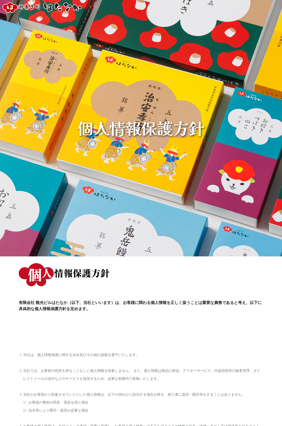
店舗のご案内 (157, 7)
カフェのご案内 (232, 7)
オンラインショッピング (120, 7)
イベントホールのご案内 (194, 7)
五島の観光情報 (264, 7)
